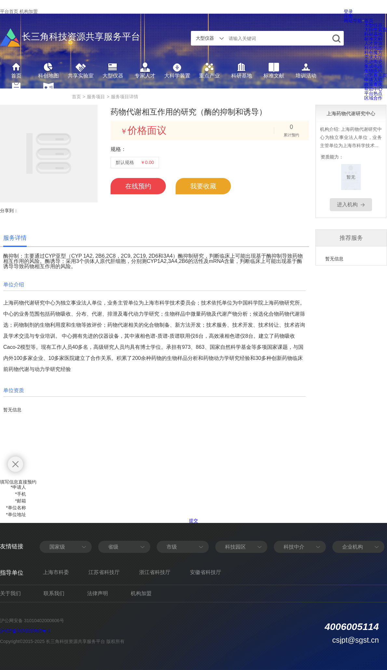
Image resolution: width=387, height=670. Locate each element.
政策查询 (373, 84)
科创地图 (373, 47)
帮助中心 (373, 88)
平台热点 (373, 93)
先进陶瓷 (373, 61)
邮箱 (20, 501)
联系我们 (54, 593)
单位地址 (16, 514)
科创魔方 (373, 52)
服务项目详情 (124, 96)
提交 (193, 520)
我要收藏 (203, 186)
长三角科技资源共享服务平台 (70, 37)
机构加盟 (29, 11)
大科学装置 (375, 29)
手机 (20, 494)
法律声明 (97, 593)
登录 (348, 11)
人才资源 (373, 43)
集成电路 (373, 66)
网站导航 (354, 20)
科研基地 (373, 34)
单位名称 (16, 507)
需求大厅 (373, 57)
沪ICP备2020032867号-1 (25, 631)
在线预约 (138, 186)
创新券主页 (375, 75)
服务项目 (96, 96)
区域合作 (373, 98)
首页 (368, 20)
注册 (348, 16)
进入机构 (347, 204)
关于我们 (10, 593)
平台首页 (9, 11)
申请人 (18, 487)
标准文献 (373, 38)
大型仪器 (373, 25)
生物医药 (373, 70)
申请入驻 (373, 79)
